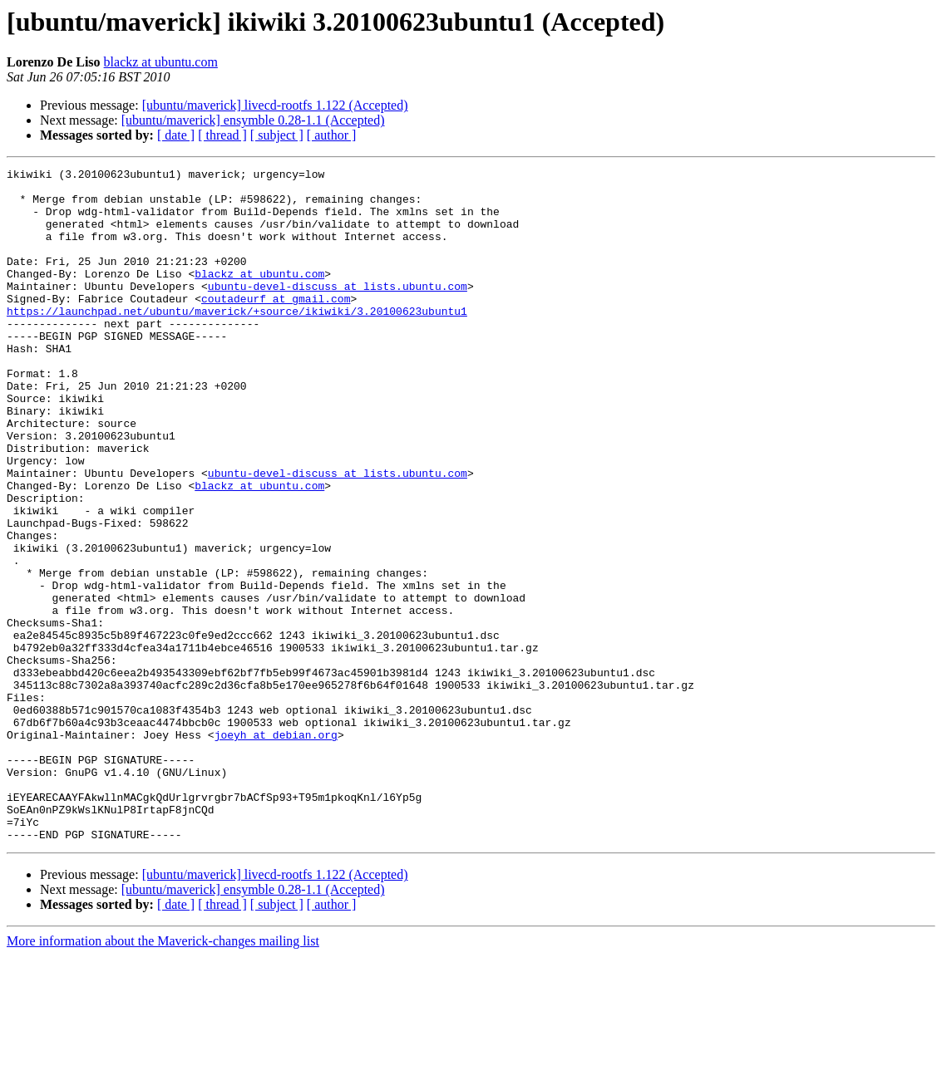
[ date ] (176, 135)
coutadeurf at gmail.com (275, 325)
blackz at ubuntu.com (161, 62)
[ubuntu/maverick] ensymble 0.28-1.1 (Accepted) (253, 120)
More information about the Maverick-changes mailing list (163, 1075)
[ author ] (332, 135)
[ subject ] (276, 135)
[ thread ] (222, 135)
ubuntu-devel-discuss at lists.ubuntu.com (337, 310)
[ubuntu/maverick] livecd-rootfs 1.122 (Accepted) (275, 105)
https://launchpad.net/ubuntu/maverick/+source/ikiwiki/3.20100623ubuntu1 (237, 340)
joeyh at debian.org (276, 849)
